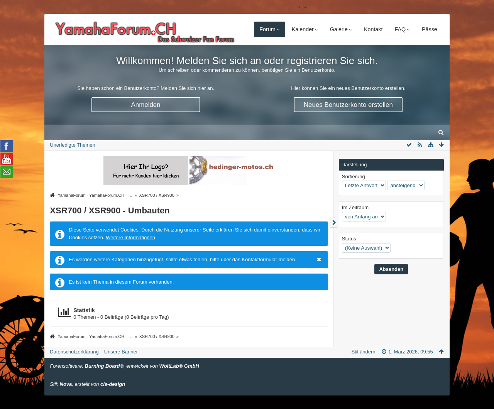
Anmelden (146, 104)
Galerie (339, 29)
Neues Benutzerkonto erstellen (348, 104)
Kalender (303, 29)
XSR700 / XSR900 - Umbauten (110, 210)
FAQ (400, 29)
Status (349, 239)
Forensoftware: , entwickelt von (124, 366)
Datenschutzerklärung (74, 352)
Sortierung (353, 176)
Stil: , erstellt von (87, 384)
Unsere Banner (121, 352)
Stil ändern (363, 352)
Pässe (429, 29)
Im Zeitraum (355, 207)
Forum (267, 29)
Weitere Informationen (130, 237)
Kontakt (373, 29)
